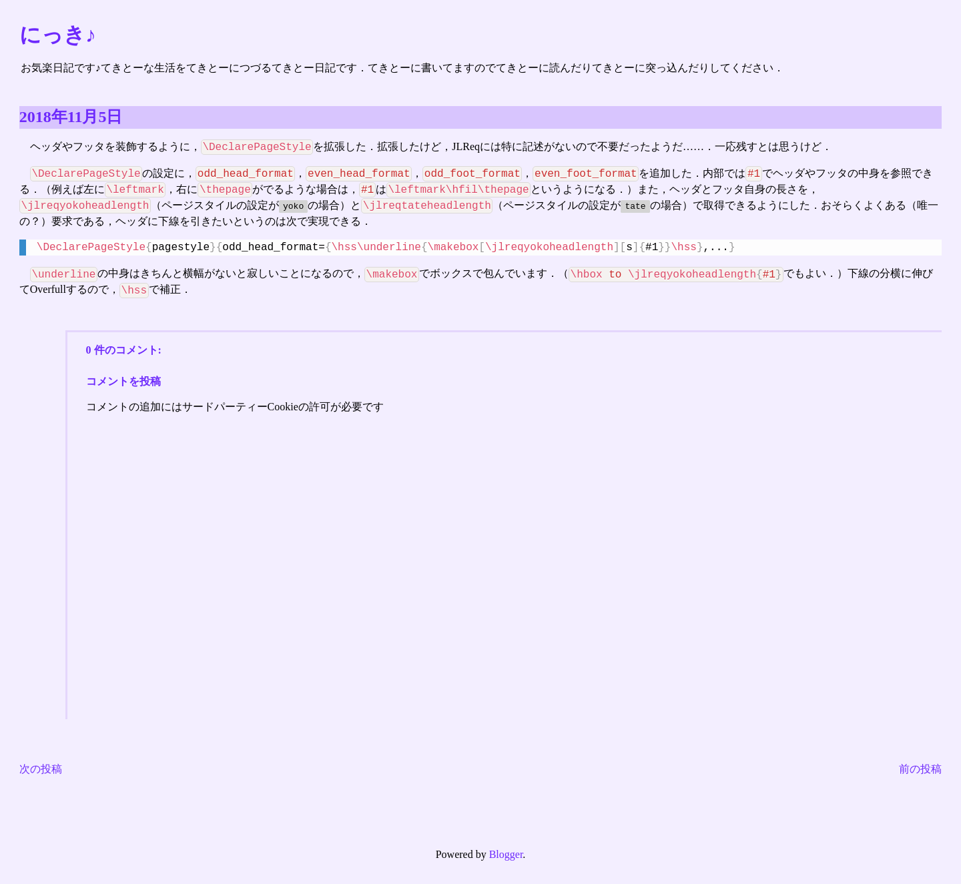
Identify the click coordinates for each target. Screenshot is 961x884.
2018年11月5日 (71, 116)
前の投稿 (920, 770)
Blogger (506, 855)
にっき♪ (57, 35)
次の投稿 (40, 770)
